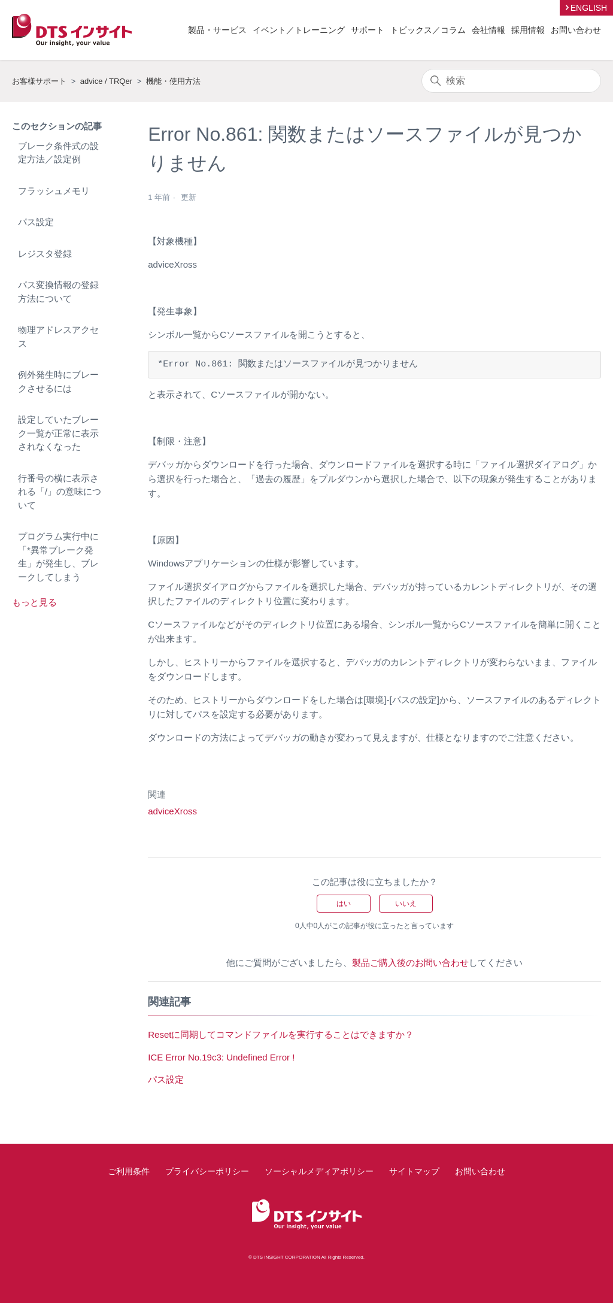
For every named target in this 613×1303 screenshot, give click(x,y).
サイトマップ (414, 1171)
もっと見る (34, 602)
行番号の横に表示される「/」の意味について (59, 491)
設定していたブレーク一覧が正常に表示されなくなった (58, 432)
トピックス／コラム (428, 30)
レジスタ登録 (45, 254)
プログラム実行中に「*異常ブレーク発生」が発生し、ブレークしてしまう (58, 556)
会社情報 (488, 30)
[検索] (511, 81)
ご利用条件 (129, 1171)
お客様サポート (39, 81)
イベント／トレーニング (299, 30)
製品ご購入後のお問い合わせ (410, 962)
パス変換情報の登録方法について (58, 292)
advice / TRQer (106, 81)
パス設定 (36, 222)
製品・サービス (217, 30)
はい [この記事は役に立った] (343, 903)
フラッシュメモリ (54, 191)
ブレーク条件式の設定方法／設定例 (58, 153)
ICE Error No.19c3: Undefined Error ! (221, 1057)
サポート (367, 30)
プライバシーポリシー (207, 1171)
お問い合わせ (576, 30)
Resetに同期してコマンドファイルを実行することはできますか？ (281, 1034)
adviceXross (172, 811)
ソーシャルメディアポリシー (319, 1171)
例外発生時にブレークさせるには (58, 381)
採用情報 (528, 30)
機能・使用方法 (173, 81)
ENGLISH (588, 8)
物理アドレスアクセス (58, 337)
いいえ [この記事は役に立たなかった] (406, 903)
